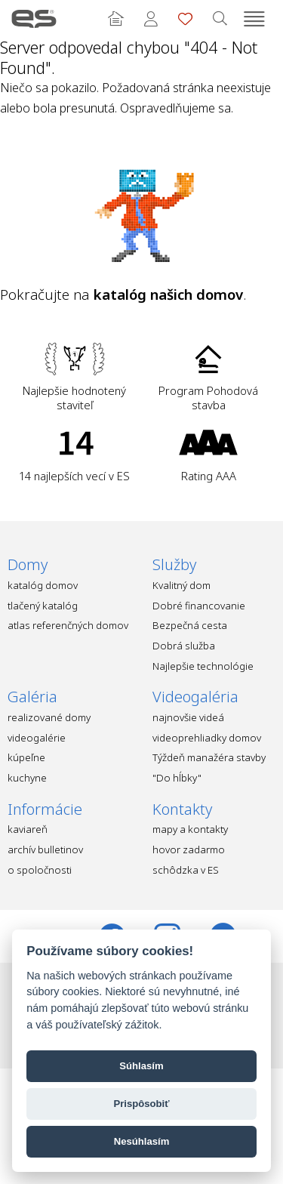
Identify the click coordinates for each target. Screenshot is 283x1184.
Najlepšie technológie (203, 666)
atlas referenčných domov (68, 625)
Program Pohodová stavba (208, 397)
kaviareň (28, 829)
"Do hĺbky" (176, 778)
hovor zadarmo (188, 849)
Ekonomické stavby (34, 19)
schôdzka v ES (185, 870)
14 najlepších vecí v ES (74, 475)
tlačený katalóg (43, 605)
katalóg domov (43, 585)
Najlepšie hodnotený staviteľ (74, 397)
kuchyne (27, 778)
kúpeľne (26, 757)
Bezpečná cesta (189, 625)
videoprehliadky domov (206, 738)
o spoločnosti (40, 870)
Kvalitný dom (181, 585)
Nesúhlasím (142, 1141)
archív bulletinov (45, 849)
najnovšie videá (188, 717)
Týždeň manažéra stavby (209, 757)
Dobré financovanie (198, 605)
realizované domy (49, 717)
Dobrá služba (183, 645)
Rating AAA (208, 475)
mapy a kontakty (190, 829)
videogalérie (37, 738)
